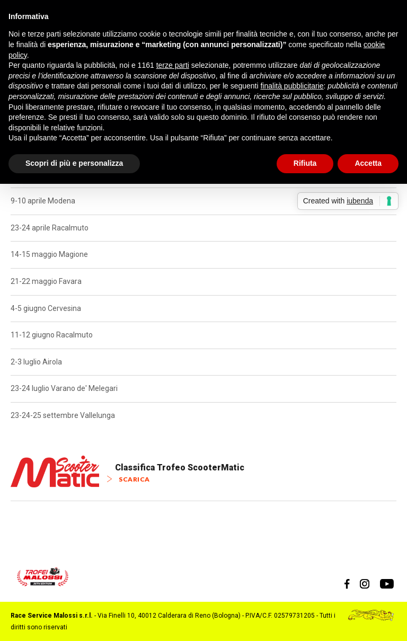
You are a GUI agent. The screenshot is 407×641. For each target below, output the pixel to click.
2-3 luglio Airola (36, 362)
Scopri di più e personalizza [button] (74, 163)
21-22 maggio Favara (46, 281)
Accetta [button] (368, 163)
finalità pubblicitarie (291, 86)
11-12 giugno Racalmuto (52, 335)
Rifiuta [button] (305, 163)
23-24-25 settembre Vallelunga (63, 415)
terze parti (172, 65)
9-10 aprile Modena (43, 201)
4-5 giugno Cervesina (46, 308)
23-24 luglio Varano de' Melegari (64, 388)
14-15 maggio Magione (49, 254)
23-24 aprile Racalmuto (50, 228)
